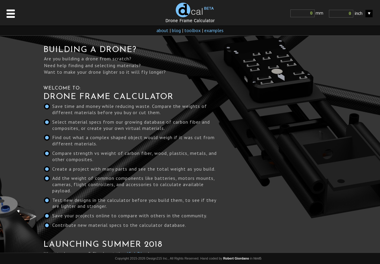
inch (358, 13)
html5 (258, 258)
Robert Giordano (236, 258)
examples (214, 30)
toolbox (192, 30)
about (162, 30)
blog (176, 30)
